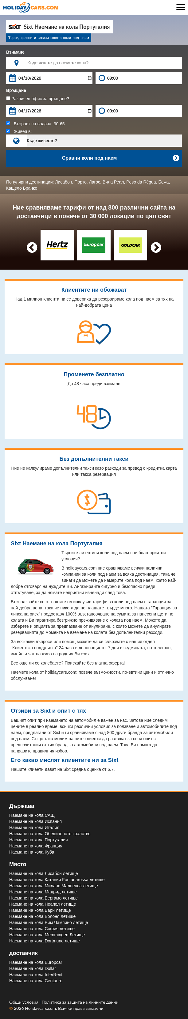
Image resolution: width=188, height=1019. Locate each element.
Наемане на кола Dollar (32, 968)
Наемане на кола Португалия (38, 839)
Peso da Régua (141, 182)
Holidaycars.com (40, 1008)
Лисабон (63, 182)
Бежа (163, 182)
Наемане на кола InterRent (35, 974)
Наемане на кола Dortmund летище (44, 940)
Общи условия (24, 1002)
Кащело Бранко (21, 188)
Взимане (15, 52)
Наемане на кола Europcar (35, 962)
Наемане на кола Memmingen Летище (47, 934)
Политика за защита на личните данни (80, 1002)
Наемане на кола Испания (35, 821)
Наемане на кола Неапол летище (42, 904)
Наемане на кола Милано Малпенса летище (53, 885)
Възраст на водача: (35, 123)
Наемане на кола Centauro (35, 980)
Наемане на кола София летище (42, 928)
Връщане (16, 90)
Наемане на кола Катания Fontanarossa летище (57, 879)
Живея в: (19, 131)
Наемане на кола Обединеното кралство (50, 833)
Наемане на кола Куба (31, 852)
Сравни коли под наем (120, 158)
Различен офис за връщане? (37, 98)
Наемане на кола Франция (35, 845)
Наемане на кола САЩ (32, 815)
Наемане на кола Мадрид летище (43, 891)
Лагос (94, 182)
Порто (80, 182)
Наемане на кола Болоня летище (42, 916)
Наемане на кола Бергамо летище (43, 898)
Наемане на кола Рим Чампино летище (48, 922)
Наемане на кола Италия (34, 827)
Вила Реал (113, 182)
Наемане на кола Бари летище (40, 910)
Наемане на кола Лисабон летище (43, 873)
